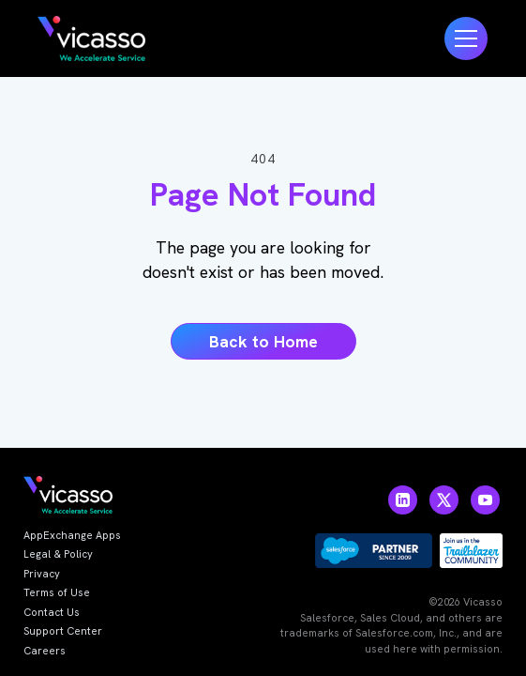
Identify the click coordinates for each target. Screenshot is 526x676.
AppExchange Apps (72, 535)
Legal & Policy (58, 554)
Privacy (41, 573)
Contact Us (51, 612)
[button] (465, 38)
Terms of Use (56, 592)
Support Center (62, 631)
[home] (91, 38)
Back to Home (263, 341)
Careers (44, 650)
